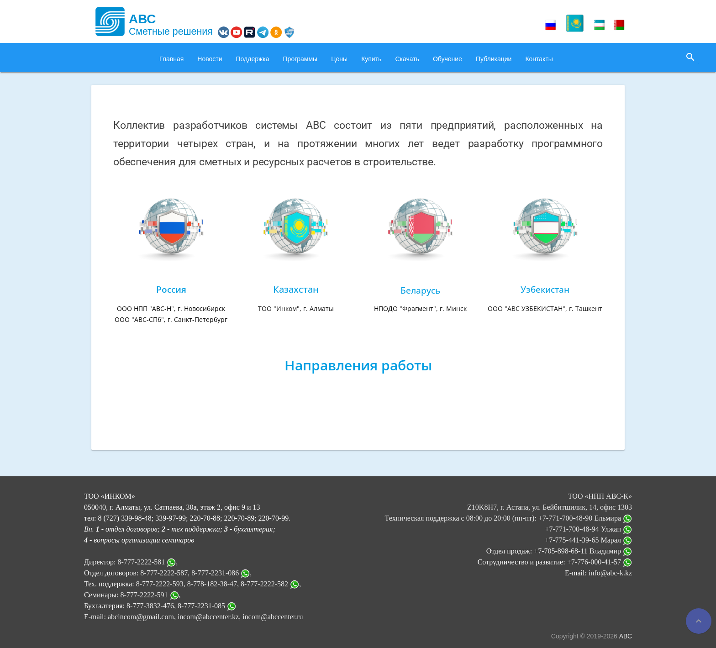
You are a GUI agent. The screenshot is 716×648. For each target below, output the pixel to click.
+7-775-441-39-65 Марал (588, 540)
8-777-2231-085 (201, 606)
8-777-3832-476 (150, 606)
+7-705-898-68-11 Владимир (583, 551)
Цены (339, 59)
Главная (171, 59)
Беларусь (420, 290)
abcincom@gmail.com (141, 617)
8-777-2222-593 (160, 584)
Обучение (447, 59)
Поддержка (252, 59)
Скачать (407, 59)
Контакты (539, 59)
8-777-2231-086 (215, 573)
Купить (371, 59)
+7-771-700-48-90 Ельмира (585, 518)
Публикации (493, 59)
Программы (300, 59)
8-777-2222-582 (264, 584)
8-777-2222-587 (164, 573)
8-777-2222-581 (141, 562)
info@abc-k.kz (610, 573)
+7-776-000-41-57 (599, 562)
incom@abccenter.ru (272, 617)
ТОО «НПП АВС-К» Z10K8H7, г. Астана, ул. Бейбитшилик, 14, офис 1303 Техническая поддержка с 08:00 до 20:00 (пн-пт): (508, 507)
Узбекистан (545, 289)
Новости (209, 59)
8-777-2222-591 (144, 595)
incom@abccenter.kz (208, 617)
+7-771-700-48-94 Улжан (588, 529)
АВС (625, 636)
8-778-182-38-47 (212, 584)
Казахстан (296, 289)
